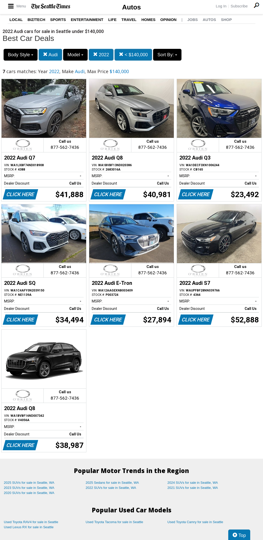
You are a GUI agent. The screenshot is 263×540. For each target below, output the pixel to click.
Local (16, 19)
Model (75, 54)
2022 (101, 54)
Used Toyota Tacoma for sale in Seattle (114, 522)
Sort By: (167, 54)
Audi (50, 54)
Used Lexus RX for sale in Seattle (28, 527)
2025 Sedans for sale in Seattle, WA (112, 483)
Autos (131, 7)
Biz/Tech (36, 19)
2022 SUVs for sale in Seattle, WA (111, 488)
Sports (58, 19)
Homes (148, 19)
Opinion (168, 19)
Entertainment (87, 19)
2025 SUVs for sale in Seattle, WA (29, 483)
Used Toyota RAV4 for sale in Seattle (31, 522)
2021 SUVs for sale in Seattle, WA (192, 488)
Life (112, 19)
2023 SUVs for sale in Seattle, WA (29, 488)
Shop (226, 19)
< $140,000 (133, 54)
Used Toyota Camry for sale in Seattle (195, 522)
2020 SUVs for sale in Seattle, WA (29, 493)
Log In (221, 6)
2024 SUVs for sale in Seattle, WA (192, 483)
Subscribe (239, 6)
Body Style (20, 54)
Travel (128, 19)
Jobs (192, 19)
